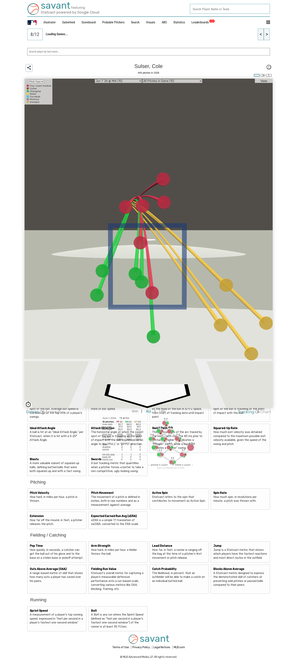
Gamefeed (68, 22)
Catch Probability (164, 569)
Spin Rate (220, 493)
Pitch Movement (102, 493)
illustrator (49, 22)
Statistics (179, 22)
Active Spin (160, 493)
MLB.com (179, 647)
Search (135, 22)
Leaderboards (202, 22)
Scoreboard (89, 22)
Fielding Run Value (103, 569)
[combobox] (230, 9)
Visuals (150, 22)
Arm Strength (100, 546)
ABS (164, 22)
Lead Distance (162, 546)
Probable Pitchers (113, 22)
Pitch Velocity (39, 493)
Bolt (94, 610)
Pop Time (36, 546)
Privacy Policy (141, 647)
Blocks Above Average (228, 569)
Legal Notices (162, 647)
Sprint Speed (39, 610)
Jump (217, 546)
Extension (37, 516)
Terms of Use (120, 647)
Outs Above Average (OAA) (48, 569)
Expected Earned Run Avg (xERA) (114, 516)
